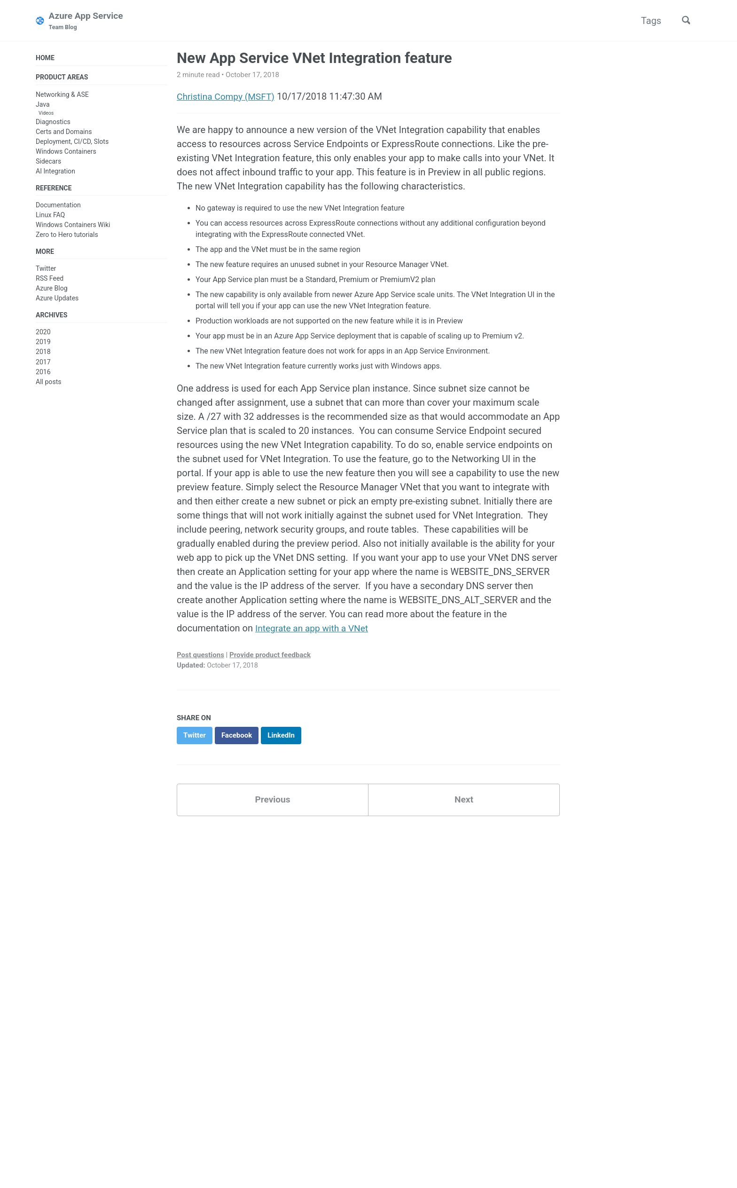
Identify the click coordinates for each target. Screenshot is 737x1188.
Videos (46, 114)
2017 (43, 365)
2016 (43, 375)
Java (43, 106)
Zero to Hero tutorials (67, 237)
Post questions (200, 655)
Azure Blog (52, 291)
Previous (272, 801)
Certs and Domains (64, 133)
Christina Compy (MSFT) (228, 96)
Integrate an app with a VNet (314, 628)
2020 (43, 335)
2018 (43, 355)
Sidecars (48, 162)
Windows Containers (66, 153)
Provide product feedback (270, 655)
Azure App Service (88, 21)
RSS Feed (49, 281)
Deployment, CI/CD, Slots (72, 143)
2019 (43, 345)
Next (464, 801)
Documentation (58, 207)
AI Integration (55, 172)
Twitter (46, 271)
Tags (648, 20)
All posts (48, 385)
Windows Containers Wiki (73, 227)
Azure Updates (57, 301)
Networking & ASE (62, 96)
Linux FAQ (50, 217)
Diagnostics (53, 123)
